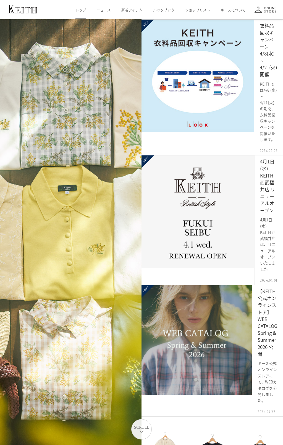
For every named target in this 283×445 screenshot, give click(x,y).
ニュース (104, 9)
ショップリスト (197, 9)
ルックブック (164, 9)
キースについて (233, 9)
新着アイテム (132, 9)
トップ (80, 9)
